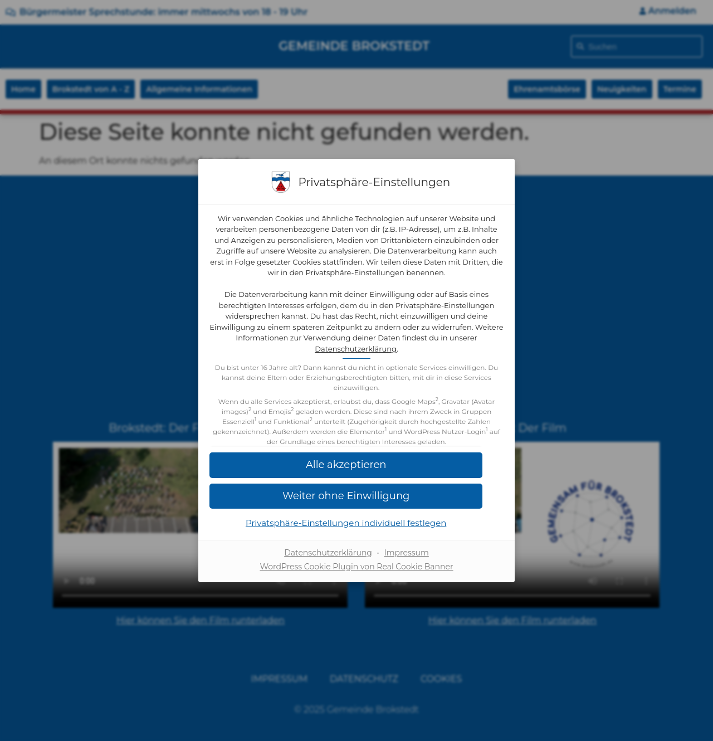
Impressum (406, 563)
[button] (356, 475)
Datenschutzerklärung (406, 349)
